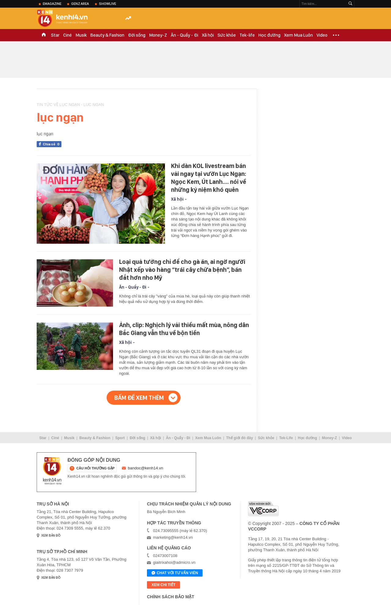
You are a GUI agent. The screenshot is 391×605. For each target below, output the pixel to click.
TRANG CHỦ (44, 35)
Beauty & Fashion (107, 35)
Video (321, 35)
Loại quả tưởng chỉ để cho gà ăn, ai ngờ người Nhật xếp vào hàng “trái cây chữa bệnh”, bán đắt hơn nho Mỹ (182, 269)
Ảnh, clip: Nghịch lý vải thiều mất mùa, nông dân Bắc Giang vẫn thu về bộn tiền (184, 329)
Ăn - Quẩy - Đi (184, 35)
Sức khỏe (226, 35)
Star (55, 35)
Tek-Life (286, 438)
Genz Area (80, 4)
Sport (120, 438)
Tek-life (247, 35)
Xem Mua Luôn (298, 35)
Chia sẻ (52, 144)
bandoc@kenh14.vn (145, 468)
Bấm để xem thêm (139, 397)
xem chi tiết (163, 585)
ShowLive (107, 4)
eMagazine (52, 4)
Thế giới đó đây (239, 438)
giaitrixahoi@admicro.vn (174, 562)
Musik (81, 35)
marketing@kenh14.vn (173, 537)
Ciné (67, 35)
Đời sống (136, 35)
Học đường (269, 35)
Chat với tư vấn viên (175, 573)
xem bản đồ (50, 535)
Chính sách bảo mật (170, 596)
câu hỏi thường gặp (95, 468)
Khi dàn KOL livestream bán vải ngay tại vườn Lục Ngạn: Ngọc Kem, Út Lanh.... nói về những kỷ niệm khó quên (208, 177)
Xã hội (208, 35)
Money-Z (158, 35)
